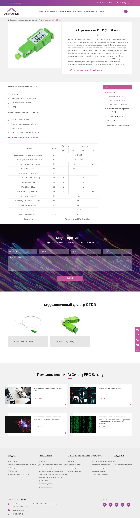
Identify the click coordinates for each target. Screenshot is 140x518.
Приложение (50, 11)
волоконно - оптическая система (118, 125)
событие (116, 460)
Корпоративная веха (74, 457)
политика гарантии (98, 463)
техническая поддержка (100, 460)
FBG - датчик (111, 120)
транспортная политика (100, 466)
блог (115, 454)
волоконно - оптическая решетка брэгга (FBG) (118, 110)
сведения (86, 11)
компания (71, 454)
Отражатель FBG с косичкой (117, 104)
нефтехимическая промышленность (51, 463)
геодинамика (43, 454)
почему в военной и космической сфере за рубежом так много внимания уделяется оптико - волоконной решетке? (113, 411)
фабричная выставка (74, 463)
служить (78, 11)
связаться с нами (97, 11)
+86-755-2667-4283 (104, 3)
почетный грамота (74, 460)
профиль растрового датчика (108, 383)
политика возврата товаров (101, 457)
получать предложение (79, 70)
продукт (41, 11)
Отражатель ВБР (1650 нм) (52, 20)
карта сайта (97, 515)
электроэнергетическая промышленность (53, 466)
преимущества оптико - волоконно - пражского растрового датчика (46, 411)
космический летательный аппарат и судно (53, 457)
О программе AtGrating (65, 11)
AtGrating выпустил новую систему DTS (48, 383)
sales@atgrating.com (124, 3)
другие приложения (45, 479)
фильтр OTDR (37, 20)
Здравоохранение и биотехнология (50, 470)
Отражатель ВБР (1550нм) (116, 96)
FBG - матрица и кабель (115, 116)
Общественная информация (123, 457)
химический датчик (45, 476)
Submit (70, 278)
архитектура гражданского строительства (53, 460)
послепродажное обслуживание (103, 454)
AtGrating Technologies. (27, 515)
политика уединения (111, 515)
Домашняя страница (17, 20)
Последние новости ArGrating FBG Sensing (70, 370)
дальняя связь (43, 473)
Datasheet (97, 70)
